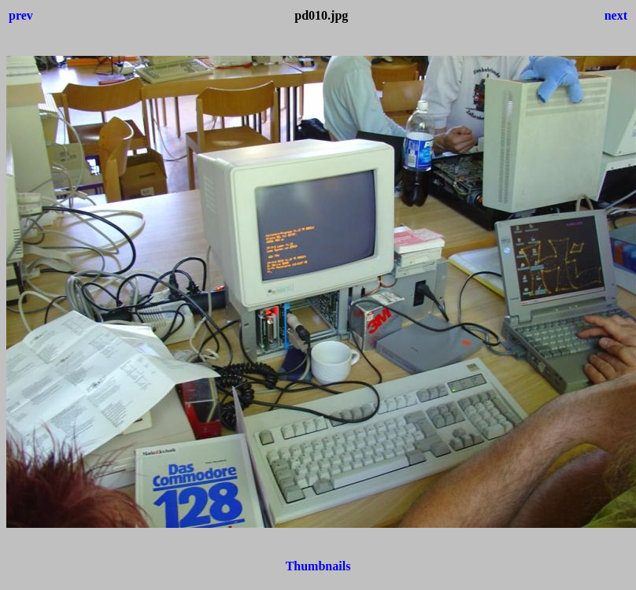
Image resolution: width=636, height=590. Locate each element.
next (616, 15)
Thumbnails (318, 566)
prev (21, 15)
